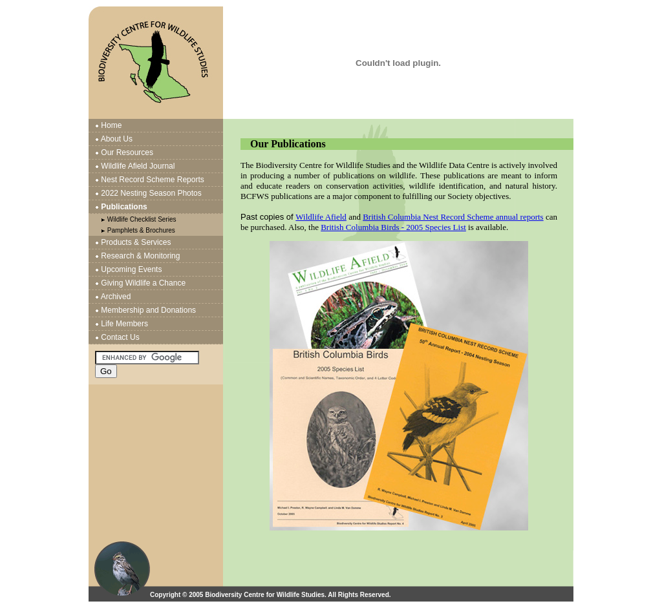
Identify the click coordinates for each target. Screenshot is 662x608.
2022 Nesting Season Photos (151, 193)
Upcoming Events (131, 269)
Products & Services (136, 242)
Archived (116, 296)
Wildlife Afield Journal (138, 166)
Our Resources (127, 152)
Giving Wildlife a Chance (143, 283)
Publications (124, 206)
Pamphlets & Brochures (141, 230)
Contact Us (120, 337)
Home (111, 125)
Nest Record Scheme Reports (152, 179)
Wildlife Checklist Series (141, 219)
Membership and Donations (148, 310)
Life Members (124, 323)
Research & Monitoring (140, 255)
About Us (117, 138)
